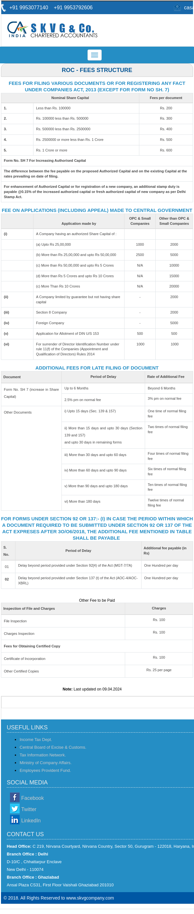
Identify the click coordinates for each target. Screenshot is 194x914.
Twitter (28, 809)
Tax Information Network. (43, 755)
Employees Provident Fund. (45, 770)
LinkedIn (31, 820)
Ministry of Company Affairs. (46, 762)
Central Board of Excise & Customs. (53, 747)
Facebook (32, 798)
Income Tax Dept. (36, 739)
